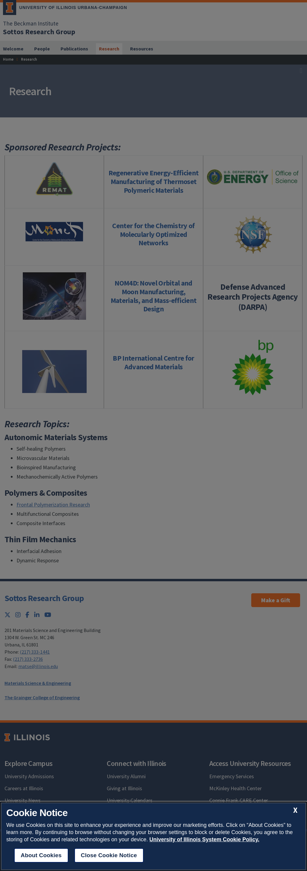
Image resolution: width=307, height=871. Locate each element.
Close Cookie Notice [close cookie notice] (109, 855)
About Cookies (41, 855)
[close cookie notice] (295, 810)
